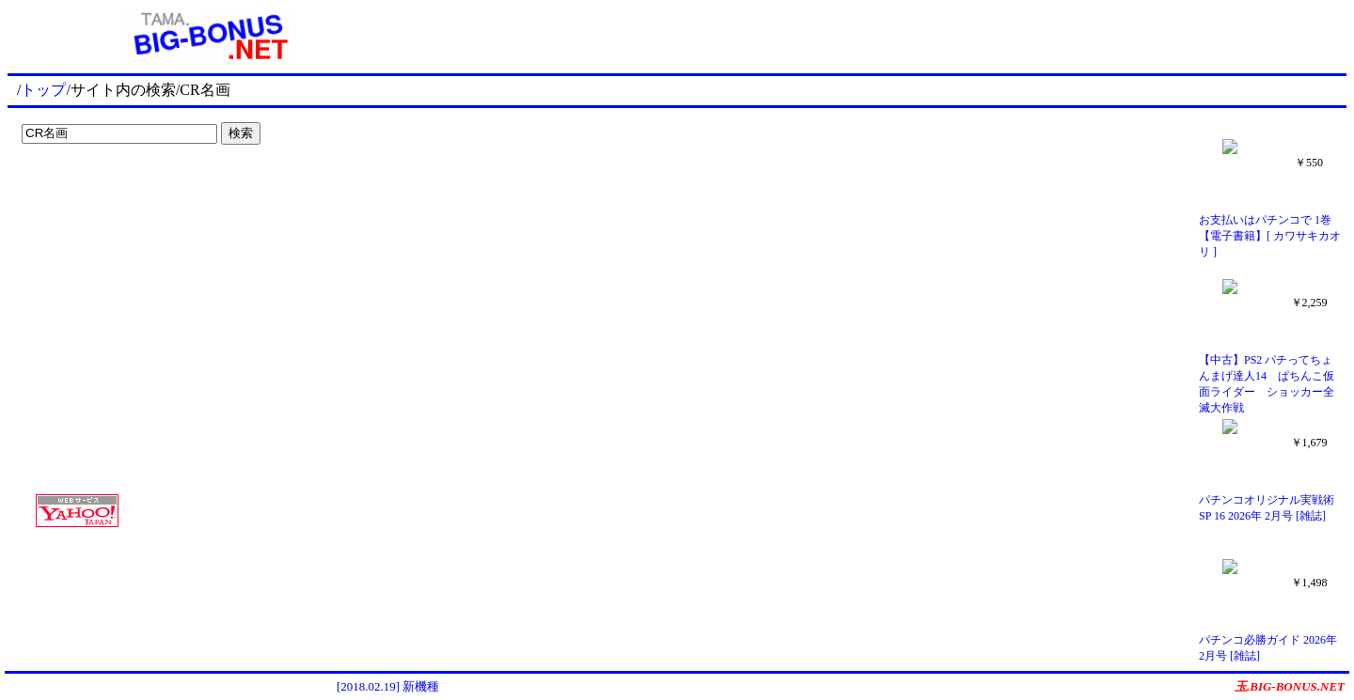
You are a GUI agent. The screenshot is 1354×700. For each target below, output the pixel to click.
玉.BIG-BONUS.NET (1290, 686)
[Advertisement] (132, 190)
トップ (43, 90)
